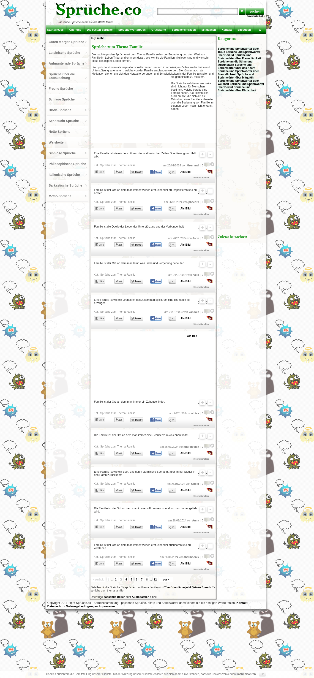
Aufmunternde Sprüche (67, 63)
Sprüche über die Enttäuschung (62, 76)
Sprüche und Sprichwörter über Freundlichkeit (239, 57)
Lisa (196, 413)
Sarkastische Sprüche (65, 185)
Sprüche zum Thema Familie (117, 165)
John (195, 238)
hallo (196, 275)
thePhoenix (191, 446)
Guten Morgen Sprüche (66, 42)
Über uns (75, 29)
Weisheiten (57, 142)
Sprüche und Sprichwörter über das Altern (237, 66)
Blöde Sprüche (60, 110)
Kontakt (226, 29)
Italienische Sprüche (64, 174)
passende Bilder (114, 597)
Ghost (195, 483)
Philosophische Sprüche (67, 164)
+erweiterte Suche (256, 16)
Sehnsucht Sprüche (64, 121)
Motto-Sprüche (60, 196)
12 (155, 579)
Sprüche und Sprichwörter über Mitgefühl (236, 76)
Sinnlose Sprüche (62, 153)
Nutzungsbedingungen (82, 606)
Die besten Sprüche (100, 29)
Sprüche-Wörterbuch (132, 29)
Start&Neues (55, 29)
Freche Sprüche (61, 88)
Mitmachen (209, 29)
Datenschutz (56, 606)
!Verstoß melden (202, 177)
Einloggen (244, 29)
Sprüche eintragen (184, 29)
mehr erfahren (246, 674)
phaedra (193, 202)
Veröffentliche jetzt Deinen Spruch (189, 587)
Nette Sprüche (60, 131)
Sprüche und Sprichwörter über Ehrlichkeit (237, 89)
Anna (195, 520)
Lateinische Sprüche (64, 52)
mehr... (101, 38)
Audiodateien (140, 597)
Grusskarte (158, 29)
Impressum (107, 606)
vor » (166, 579)
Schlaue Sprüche (62, 99)
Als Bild (185, 172)
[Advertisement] (131, 108)
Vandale (194, 312)
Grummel (193, 165)
